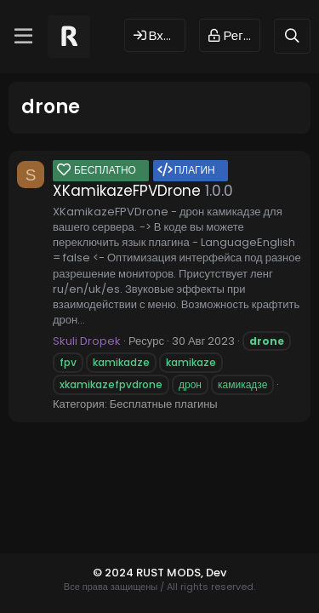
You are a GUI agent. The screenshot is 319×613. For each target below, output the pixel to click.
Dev (216, 572)
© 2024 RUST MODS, (149, 572)
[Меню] (23, 36)
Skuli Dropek (87, 341)
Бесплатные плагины (164, 404)
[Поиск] (292, 36)
